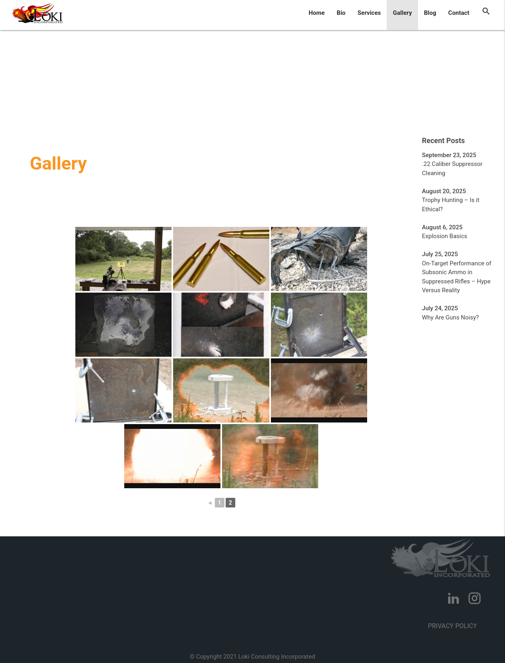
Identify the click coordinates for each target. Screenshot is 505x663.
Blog (430, 12)
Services (369, 12)
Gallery (402, 12)
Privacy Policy (452, 626)
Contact (458, 12)
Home (317, 12)
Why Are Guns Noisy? (450, 317)
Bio (341, 12)
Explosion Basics (444, 236)
